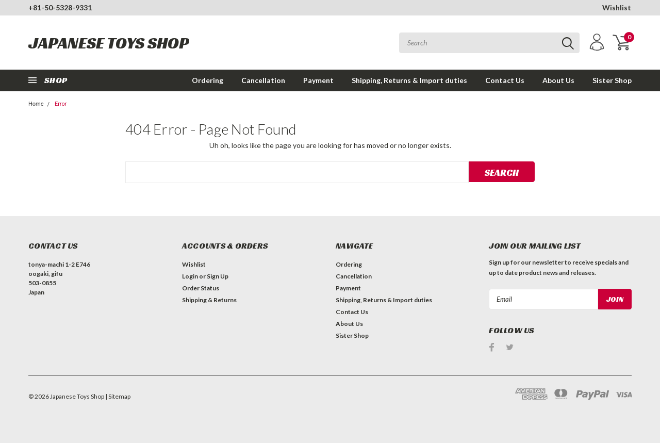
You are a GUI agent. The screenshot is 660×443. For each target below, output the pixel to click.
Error (61, 104)
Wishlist (616, 7)
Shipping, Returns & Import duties (409, 80)
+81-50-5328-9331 (60, 7)
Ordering (207, 80)
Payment (318, 80)
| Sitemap (117, 396)
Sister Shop (612, 80)
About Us (558, 80)
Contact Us (504, 80)
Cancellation (263, 80)
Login (190, 276)
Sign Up (217, 276)
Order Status (200, 288)
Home (36, 104)
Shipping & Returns (209, 300)
